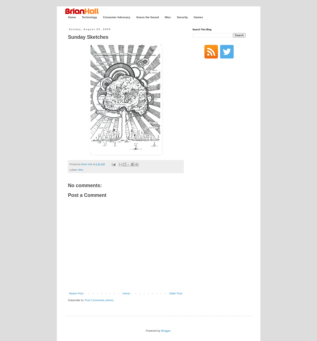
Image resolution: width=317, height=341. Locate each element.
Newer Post (76, 293)
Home (72, 17)
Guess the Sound (147, 17)
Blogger (165, 330)
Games (198, 17)
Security (182, 17)
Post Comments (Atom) (99, 300)
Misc (168, 17)
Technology (89, 17)
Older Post (175, 293)
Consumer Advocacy (116, 17)
